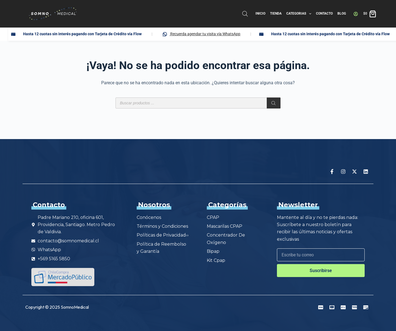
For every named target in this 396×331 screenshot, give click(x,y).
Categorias (299, 14)
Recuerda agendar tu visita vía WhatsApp (232, 34)
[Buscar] (273, 102)
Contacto (324, 13)
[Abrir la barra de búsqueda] (245, 14)
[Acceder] (356, 14)
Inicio (260, 13)
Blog (341, 13)
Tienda (276, 13)
